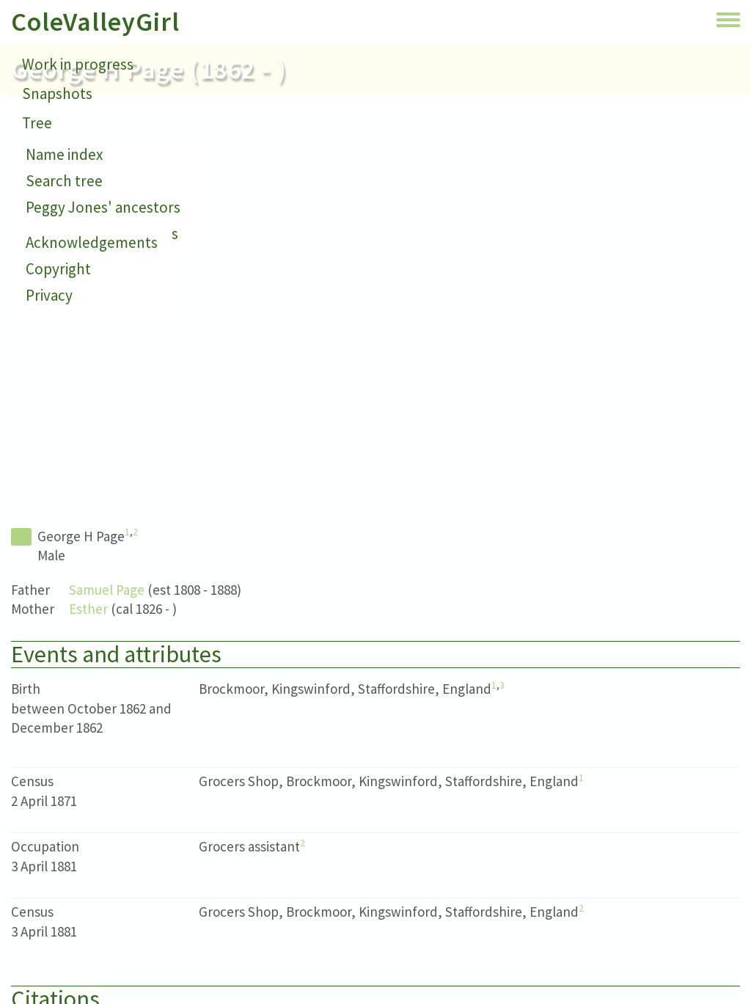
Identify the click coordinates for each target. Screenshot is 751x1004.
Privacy (49, 295)
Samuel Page (106, 589)
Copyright (58, 269)
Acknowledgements (92, 242)
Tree (37, 123)
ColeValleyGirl (95, 21)
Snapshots (57, 93)
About (42, 181)
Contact (48, 152)
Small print (58, 211)
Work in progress (77, 64)
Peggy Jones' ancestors (103, 207)
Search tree (64, 181)
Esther (88, 609)
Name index (64, 154)
